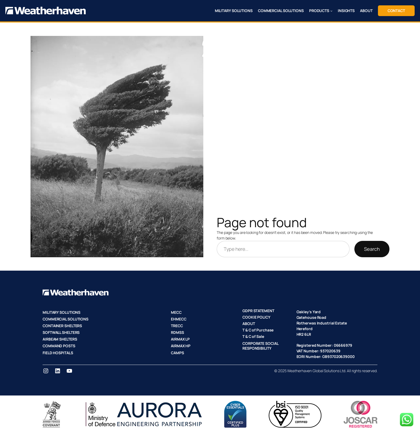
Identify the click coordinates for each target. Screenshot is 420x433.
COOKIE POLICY (256, 317)
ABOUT (248, 323)
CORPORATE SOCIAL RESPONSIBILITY (260, 346)
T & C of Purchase (257, 330)
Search (372, 249)
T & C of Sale (253, 336)
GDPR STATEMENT (258, 310)
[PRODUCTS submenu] (331, 11)
